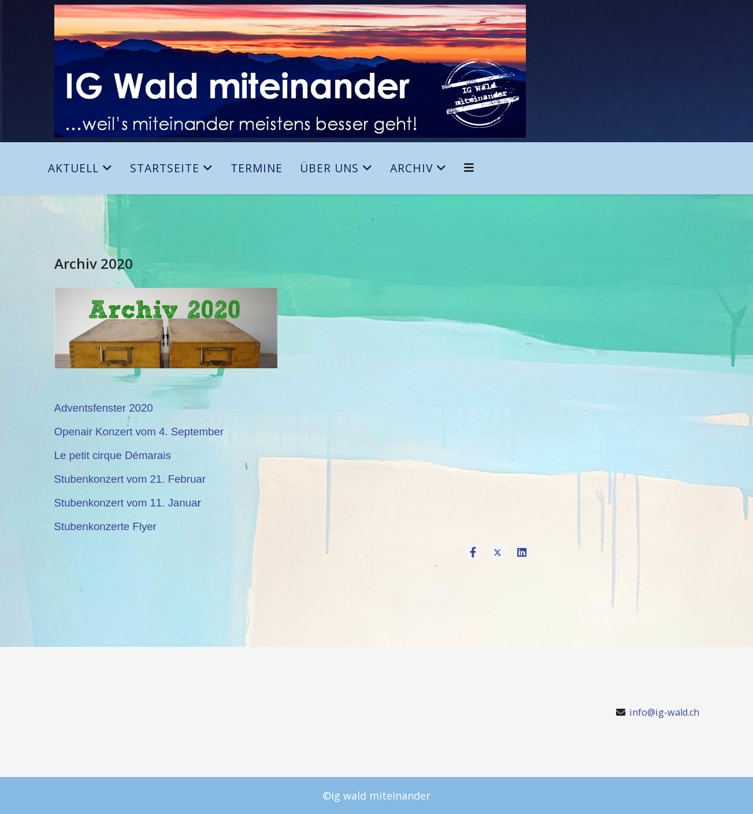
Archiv (411, 168)
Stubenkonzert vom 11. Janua (126, 503)
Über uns (329, 168)
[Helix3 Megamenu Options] (469, 167)
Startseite (164, 168)
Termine (257, 168)
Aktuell (73, 168)
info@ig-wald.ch (664, 712)
